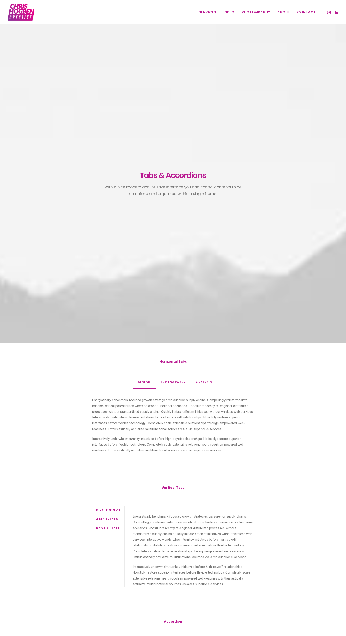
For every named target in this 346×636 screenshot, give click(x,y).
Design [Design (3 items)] (253, 575)
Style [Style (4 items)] (267, 589)
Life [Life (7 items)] (251, 582)
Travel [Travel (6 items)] (253, 596)
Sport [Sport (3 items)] (253, 589)
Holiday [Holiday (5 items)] (283, 575)
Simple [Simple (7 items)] (277, 582)
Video (229, 12)
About (283, 12)
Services (207, 12)
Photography (256, 12)
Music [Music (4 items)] (263, 582)
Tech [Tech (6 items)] (279, 589)
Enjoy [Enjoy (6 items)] (268, 575)
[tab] (173, 417)
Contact (306, 12)
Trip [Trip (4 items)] (266, 596)
